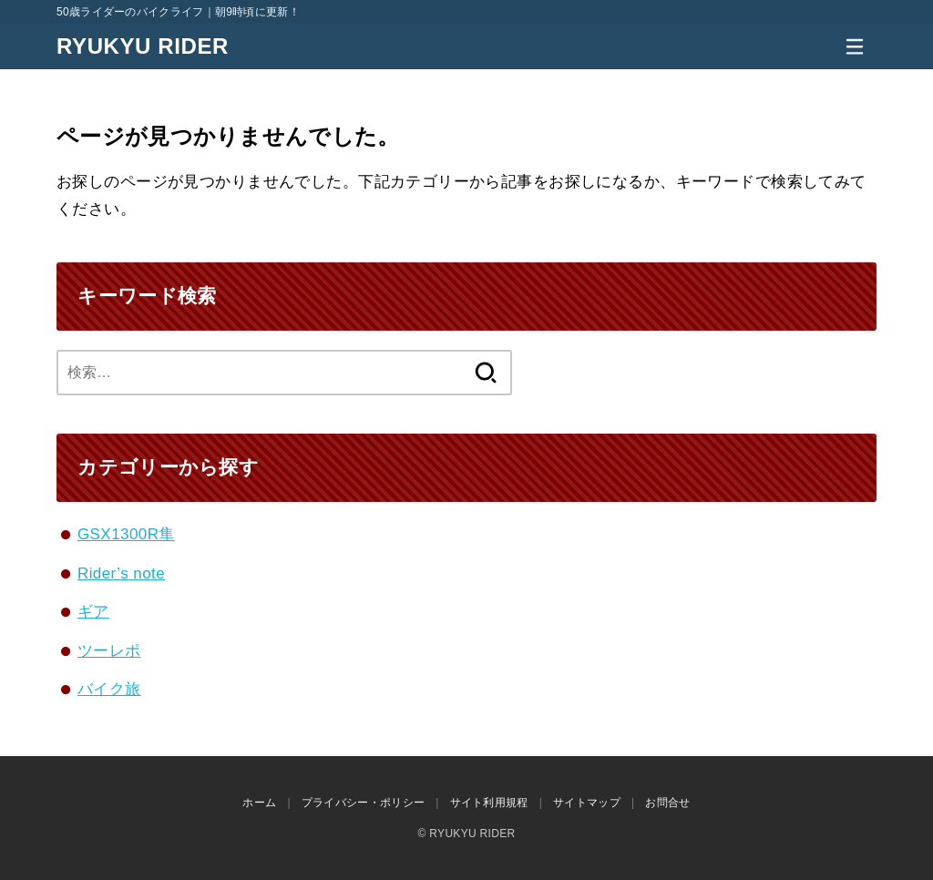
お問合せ (667, 802)
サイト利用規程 (489, 802)
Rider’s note (121, 573)
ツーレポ (109, 651)
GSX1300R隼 (126, 534)
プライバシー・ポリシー (363, 802)
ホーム (259, 802)
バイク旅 (109, 689)
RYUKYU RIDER (142, 46)
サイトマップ (586, 802)
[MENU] (855, 46)
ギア (93, 611)
